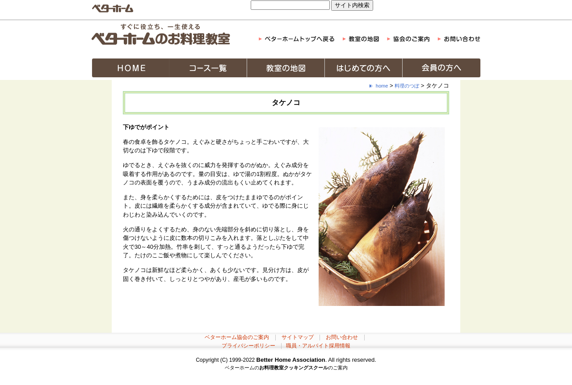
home (382, 85)
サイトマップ (298, 337)
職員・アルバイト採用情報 (318, 346)
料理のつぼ (407, 85)
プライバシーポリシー (248, 346)
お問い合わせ (342, 337)
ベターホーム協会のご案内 (237, 337)
